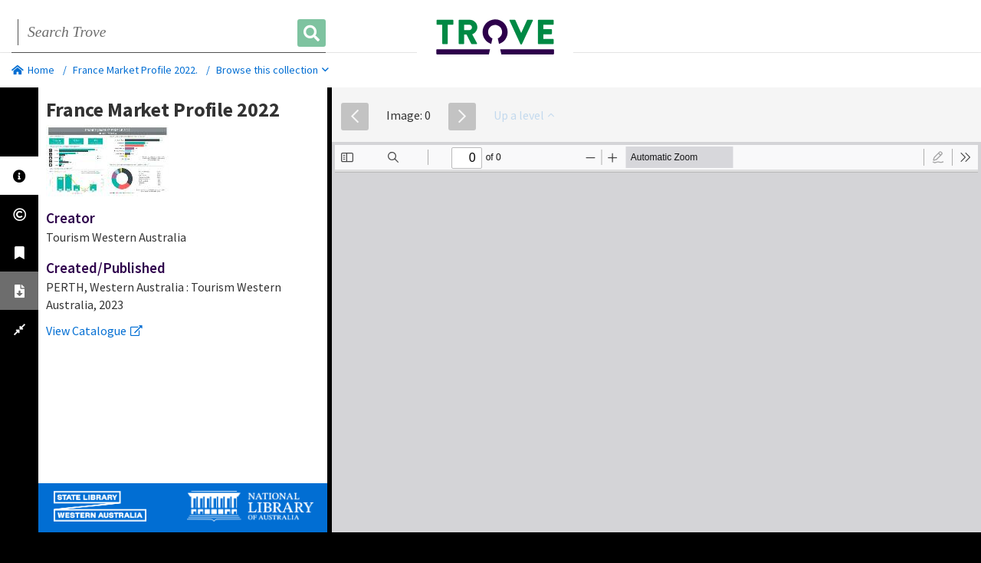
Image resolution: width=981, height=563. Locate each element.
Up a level (524, 115)
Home (32, 70)
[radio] (938, 157)
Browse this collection (272, 70)
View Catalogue (94, 330)
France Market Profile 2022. (135, 70)
